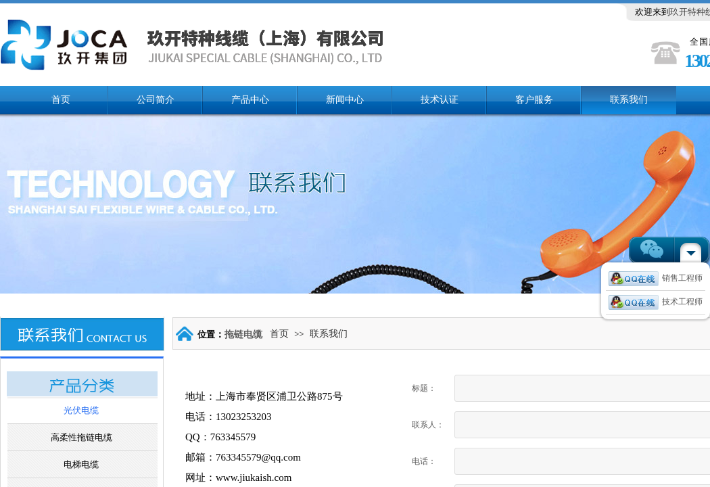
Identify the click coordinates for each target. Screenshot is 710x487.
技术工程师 (656, 301)
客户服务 (534, 100)
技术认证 (439, 100)
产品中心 (250, 100)
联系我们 (629, 100)
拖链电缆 (243, 334)
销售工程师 (656, 278)
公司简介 (155, 100)
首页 (60, 100)
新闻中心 (345, 100)
